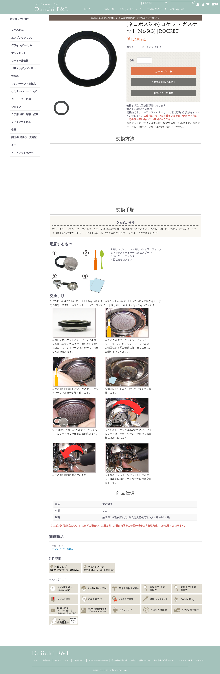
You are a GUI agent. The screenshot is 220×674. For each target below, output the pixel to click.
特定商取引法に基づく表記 (123, 660)
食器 (13, 129)
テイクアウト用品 (21, 122)
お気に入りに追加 (163, 93)
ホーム (87, 9)
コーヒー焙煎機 (19, 60)
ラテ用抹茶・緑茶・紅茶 (24, 114)
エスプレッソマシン (22, 37)
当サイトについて (132, 9)
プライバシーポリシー (98, 660)
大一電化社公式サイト (163, 660)
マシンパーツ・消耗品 (23, 83)
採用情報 (200, 660)
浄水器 (15, 76)
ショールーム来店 (184, 660)
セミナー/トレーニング (23, 91)
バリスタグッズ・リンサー (25, 68)
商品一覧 (109, 9)
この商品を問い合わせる (163, 82)
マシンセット (18, 53)
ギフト (15, 145)
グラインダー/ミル (21, 45)
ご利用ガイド (154, 9)
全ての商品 (17, 30)
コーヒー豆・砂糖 (21, 99)
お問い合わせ (176, 9)
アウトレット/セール (22, 152)
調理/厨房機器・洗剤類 (23, 137)
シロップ (16, 106)
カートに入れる (163, 71)
